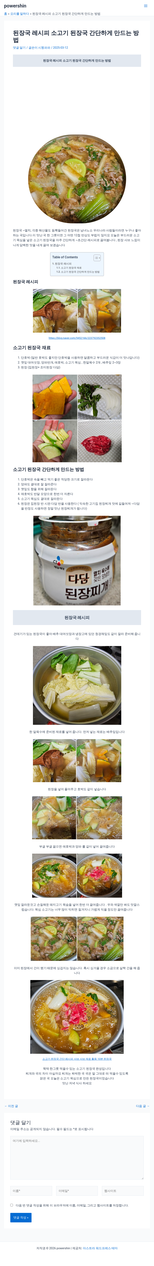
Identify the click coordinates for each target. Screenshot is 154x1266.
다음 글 (143, 1106)
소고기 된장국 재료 (71, 267)
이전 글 (11, 1106)
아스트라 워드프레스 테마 (100, 1248)
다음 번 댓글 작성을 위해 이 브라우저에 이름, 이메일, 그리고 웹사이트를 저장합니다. (72, 1205)
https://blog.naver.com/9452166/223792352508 (77, 337)
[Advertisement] (77, 99)
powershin (15, 6)
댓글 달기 (19, 47)
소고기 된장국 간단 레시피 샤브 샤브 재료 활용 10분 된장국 (77, 1058)
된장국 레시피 (63, 263)
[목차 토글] (95, 257)
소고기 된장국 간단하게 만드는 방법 (80, 271)
